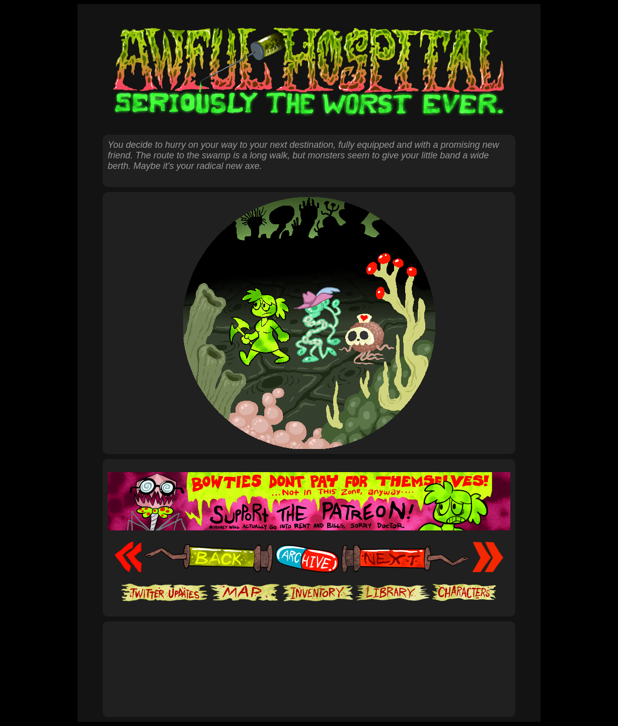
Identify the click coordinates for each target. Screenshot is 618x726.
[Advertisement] (309, 658)
